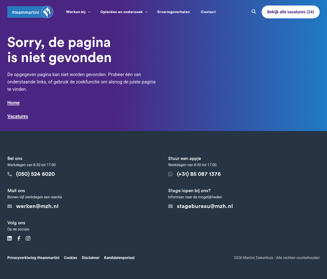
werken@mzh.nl (33, 206)
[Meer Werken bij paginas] (89, 12)
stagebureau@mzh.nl (200, 206)
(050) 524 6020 (31, 174)
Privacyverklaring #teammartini (33, 258)
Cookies (70, 258)
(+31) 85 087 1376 (194, 174)
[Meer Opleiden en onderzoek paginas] (146, 12)
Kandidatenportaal (119, 258)
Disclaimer (91, 258)
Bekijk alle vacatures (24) (290, 11)
